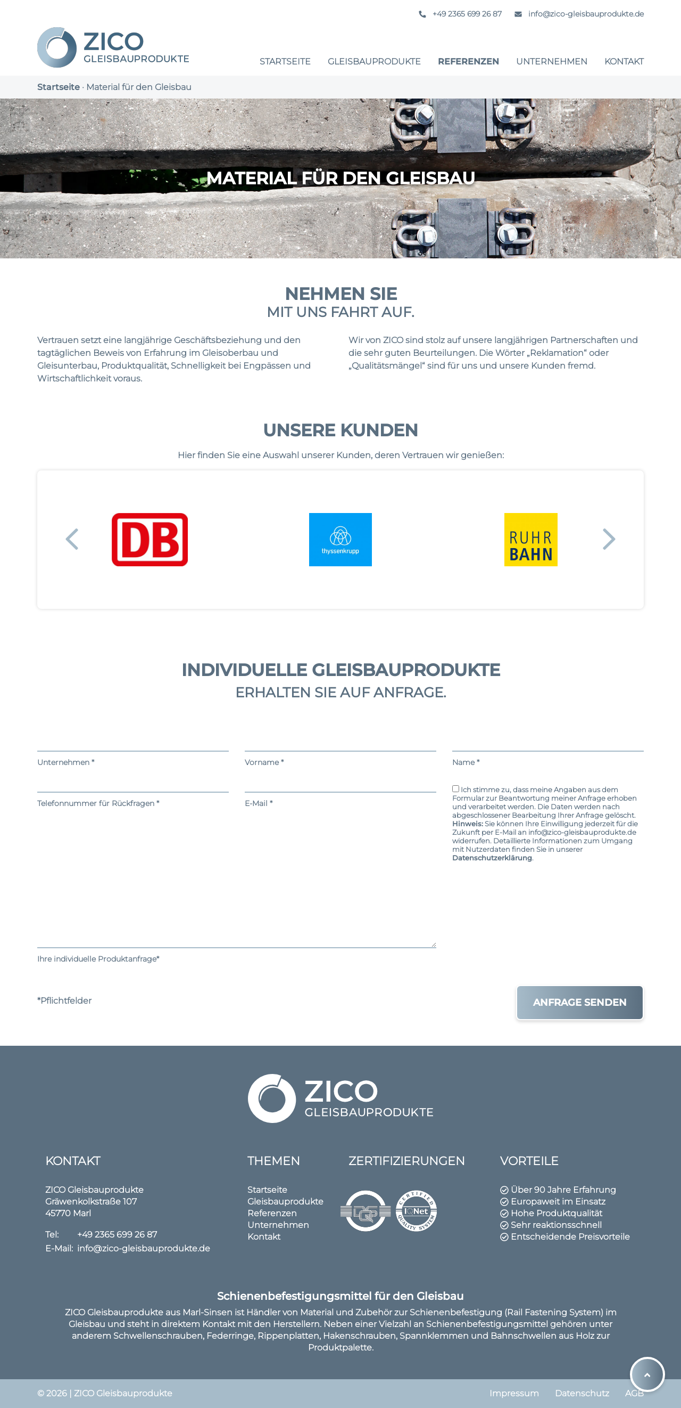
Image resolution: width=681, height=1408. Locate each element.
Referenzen (468, 61)
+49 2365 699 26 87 (458, 14)
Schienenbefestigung (456, 1312)
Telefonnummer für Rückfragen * (133, 790)
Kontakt (624, 61)
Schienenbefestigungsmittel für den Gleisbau (340, 1296)
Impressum (514, 1393)
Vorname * (340, 749)
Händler (263, 1312)
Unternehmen (551, 61)
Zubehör (373, 1312)
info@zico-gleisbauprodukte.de (577, 14)
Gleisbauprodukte (374, 61)
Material (317, 1312)
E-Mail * (340, 790)
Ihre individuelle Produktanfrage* (236, 888)
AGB (634, 1393)
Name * (548, 749)
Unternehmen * (133, 749)
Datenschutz (582, 1393)
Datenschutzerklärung (492, 857)
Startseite (285, 61)
